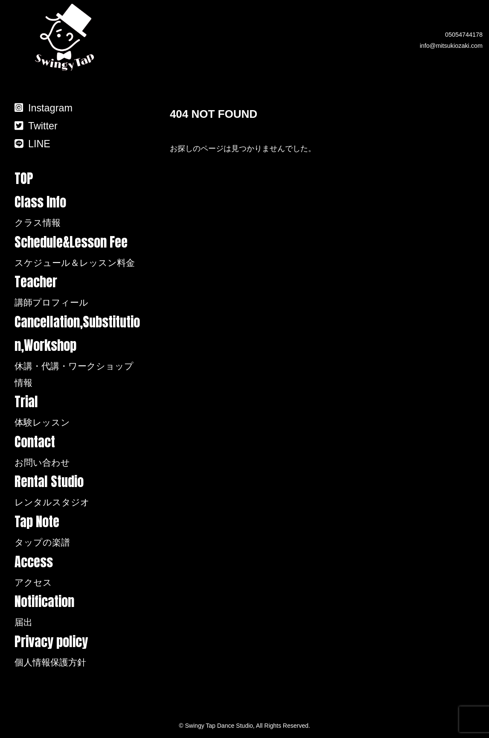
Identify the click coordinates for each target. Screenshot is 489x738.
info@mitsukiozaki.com (451, 45)
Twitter (36, 125)
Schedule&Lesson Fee (78, 251)
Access (78, 571)
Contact (78, 451)
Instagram (44, 108)
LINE (32, 143)
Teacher (78, 291)
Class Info (78, 211)
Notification (78, 611)
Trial (78, 411)
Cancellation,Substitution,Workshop (78, 351)
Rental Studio (78, 491)
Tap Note (78, 531)
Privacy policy (78, 651)
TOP (24, 178)
